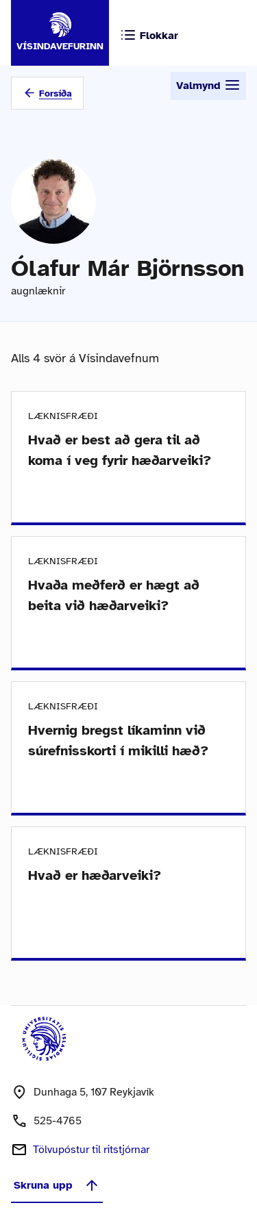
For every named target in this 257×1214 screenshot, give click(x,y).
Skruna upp (57, 1185)
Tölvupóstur (91, 1149)
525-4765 (58, 1121)
